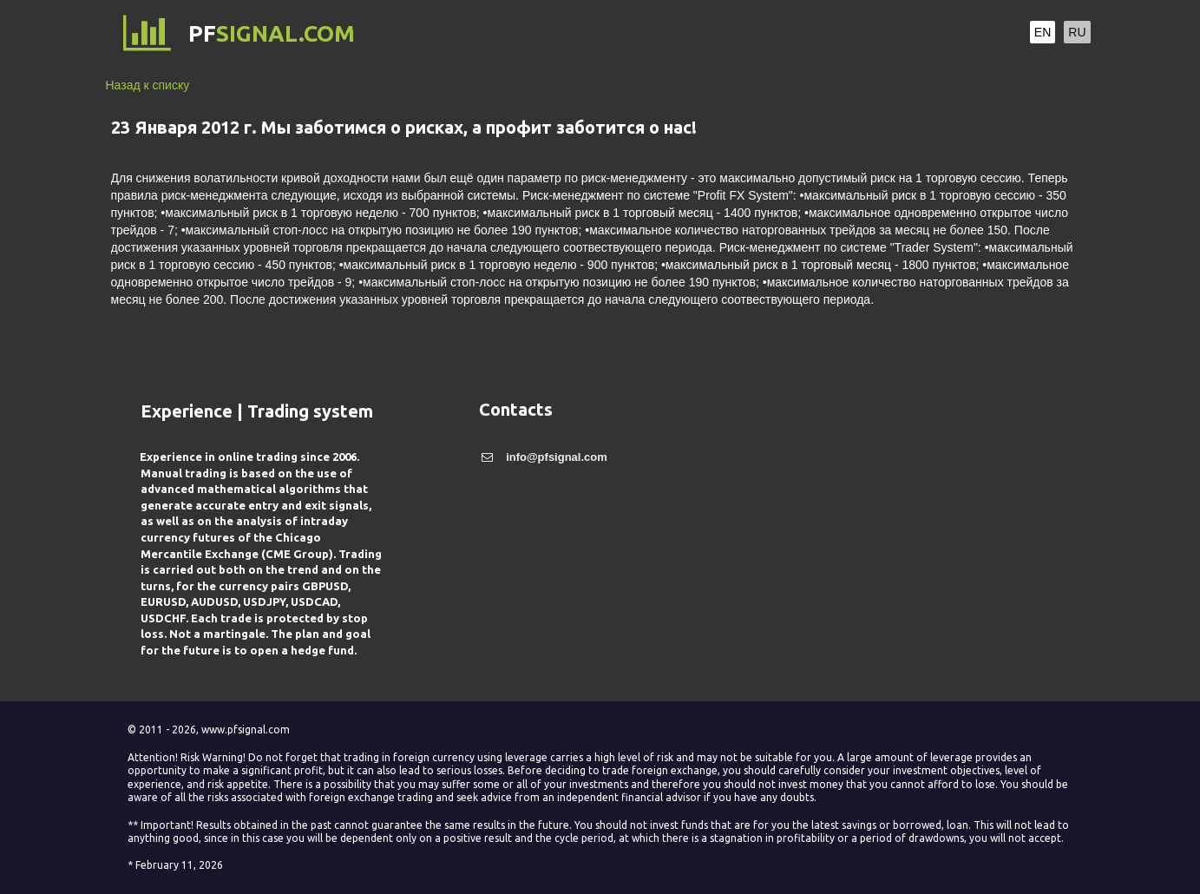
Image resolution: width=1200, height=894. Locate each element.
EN (1042, 32)
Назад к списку (148, 85)
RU (1076, 32)
